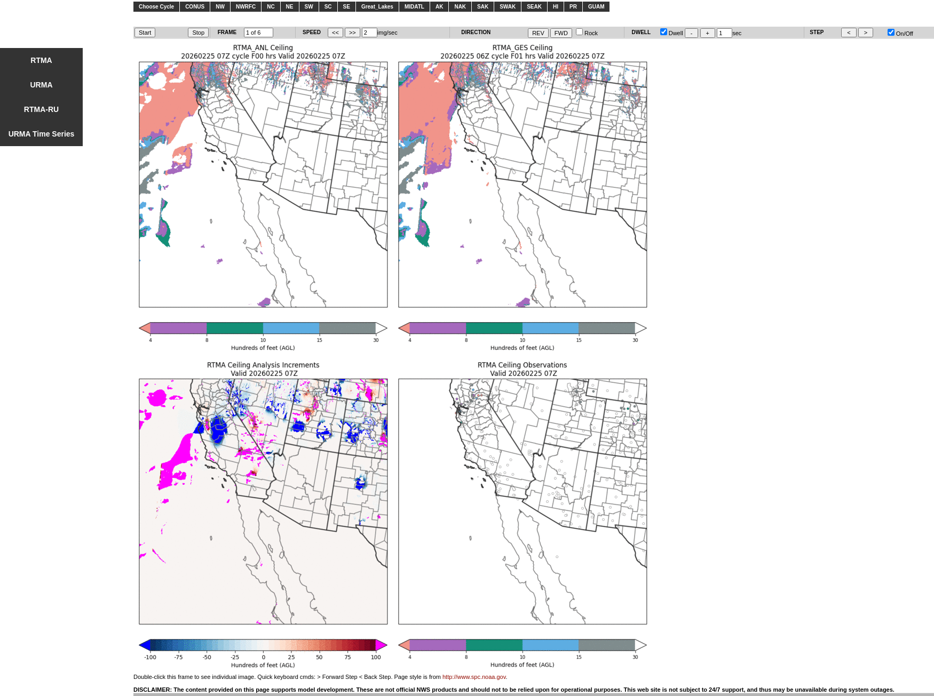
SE (346, 7)
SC (328, 7)
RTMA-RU (41, 109)
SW (309, 7)
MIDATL (414, 7)
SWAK (508, 7)
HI (555, 7)
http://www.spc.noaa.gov (473, 677)
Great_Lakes (377, 7)
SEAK (534, 7)
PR (573, 7)
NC (270, 7)
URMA (41, 85)
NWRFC (246, 7)
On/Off (900, 33)
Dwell (671, 33)
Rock (587, 33)
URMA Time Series (42, 134)
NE (290, 7)
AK (439, 7)
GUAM (596, 7)
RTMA (41, 60)
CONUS (194, 7)
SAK (482, 7)
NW (220, 7)
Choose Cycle (156, 7)
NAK (460, 7)
